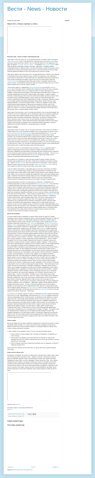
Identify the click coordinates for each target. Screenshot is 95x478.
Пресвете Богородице (51, 223)
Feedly (19, 416)
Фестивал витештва (32, 287)
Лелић (31, 64)
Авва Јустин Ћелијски (49, 64)
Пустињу (26, 64)
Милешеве (51, 133)
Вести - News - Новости (37, 9)
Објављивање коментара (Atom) (24, 469)
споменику (43, 295)
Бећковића (52, 61)
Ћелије (21, 64)
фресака (34, 154)
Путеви (18, 404)
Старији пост (55, 467)
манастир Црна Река (43, 183)
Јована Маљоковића (13, 61)
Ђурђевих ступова (20, 162)
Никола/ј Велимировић (35, 87)
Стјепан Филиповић (12, 81)
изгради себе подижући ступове (43, 164)
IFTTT (11, 409)
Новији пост (11, 467)
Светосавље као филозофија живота (20, 133)
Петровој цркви (11, 170)
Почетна (33, 467)
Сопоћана (42, 148)
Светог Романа (31, 223)
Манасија (43, 228)
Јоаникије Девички (51, 193)
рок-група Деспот (44, 289)
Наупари (14, 225)
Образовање (15, 416)
